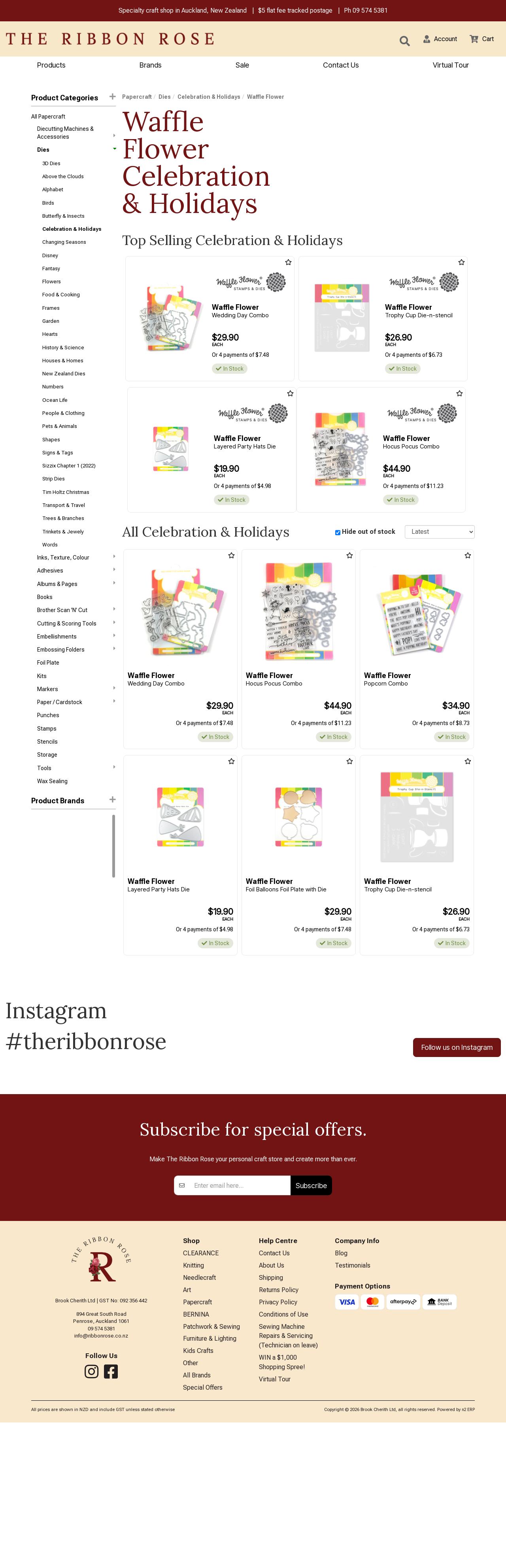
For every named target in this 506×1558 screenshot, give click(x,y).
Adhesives (76, 603)
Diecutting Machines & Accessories (76, 135)
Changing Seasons (64, 252)
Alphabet (52, 195)
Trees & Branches (63, 548)
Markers (76, 730)
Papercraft (137, 98)
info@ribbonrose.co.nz (101, 1462)
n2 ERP (468, 1545)
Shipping (271, 1406)
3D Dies (51, 167)
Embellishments (76, 674)
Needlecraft (199, 1406)
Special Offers (203, 1523)
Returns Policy (278, 1419)
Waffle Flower (49, 913)
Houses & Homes (62, 379)
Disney (50, 266)
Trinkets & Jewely (63, 562)
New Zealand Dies (63, 393)
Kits (42, 717)
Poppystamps (48, 927)
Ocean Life (55, 421)
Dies (76, 153)
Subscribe (311, 1311)
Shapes (51, 463)
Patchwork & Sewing (211, 1458)
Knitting (193, 1393)
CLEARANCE (201, 1380)
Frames (51, 322)
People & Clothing (63, 435)
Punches (48, 759)
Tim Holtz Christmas (65, 520)
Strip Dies (53, 506)
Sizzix (38, 885)
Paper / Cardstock (76, 744)
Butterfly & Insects (63, 223)
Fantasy (51, 280)
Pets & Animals (59, 449)
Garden (50, 336)
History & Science (63, 364)
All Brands (197, 1510)
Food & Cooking (61, 308)
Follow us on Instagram (457, 1050)
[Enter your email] (240, 1312)
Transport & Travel (63, 534)
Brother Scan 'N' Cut (76, 646)
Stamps (47, 774)
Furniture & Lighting (209, 1471)
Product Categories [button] (73, 98)
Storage (47, 802)
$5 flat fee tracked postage (295, 11)
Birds (48, 209)
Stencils (47, 787)
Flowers (51, 294)
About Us (271, 1393)
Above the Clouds (63, 181)
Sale (242, 66)
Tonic (38, 899)
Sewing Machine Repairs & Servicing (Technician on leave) (288, 1468)
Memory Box (46, 871)
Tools (76, 815)
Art (187, 1419)
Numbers (53, 407)
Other (190, 1497)
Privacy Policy (278, 1432)
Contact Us (341, 66)
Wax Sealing (52, 830)
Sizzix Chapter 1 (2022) (69, 492)
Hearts (50, 351)
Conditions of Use (283, 1445)
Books (45, 632)
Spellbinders (46, 941)
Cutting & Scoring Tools (76, 660)
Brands (151, 66)
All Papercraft (48, 118)
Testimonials (352, 1393)
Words (50, 576)
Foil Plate (48, 703)
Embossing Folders (76, 688)
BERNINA (196, 1445)
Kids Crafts (198, 1484)
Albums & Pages (76, 618)
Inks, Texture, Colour (76, 589)
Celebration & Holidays (71, 238)
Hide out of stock (368, 533)
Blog (341, 1380)
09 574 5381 (370, 11)
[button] (435, 39)
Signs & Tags (57, 477)
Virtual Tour (275, 1514)
